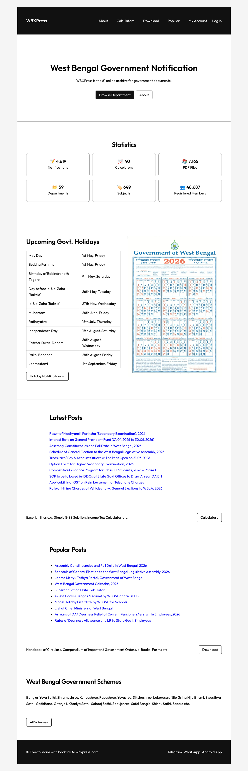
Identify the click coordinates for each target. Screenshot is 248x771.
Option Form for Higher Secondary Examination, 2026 (91, 464)
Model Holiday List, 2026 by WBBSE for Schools (91, 602)
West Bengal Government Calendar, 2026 (86, 583)
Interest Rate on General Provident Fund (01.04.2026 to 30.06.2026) (101, 439)
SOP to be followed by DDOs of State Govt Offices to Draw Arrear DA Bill (105, 476)
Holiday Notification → (47, 376)
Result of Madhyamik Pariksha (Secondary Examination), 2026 (97, 433)
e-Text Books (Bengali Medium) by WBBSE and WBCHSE (98, 596)
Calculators (209, 517)
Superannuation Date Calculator (80, 590)
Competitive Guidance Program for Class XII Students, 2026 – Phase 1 (102, 470)
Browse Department (115, 95)
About (144, 95)
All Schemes (39, 722)
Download (210, 649)
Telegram (175, 752)
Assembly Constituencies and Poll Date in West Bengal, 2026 (95, 445)
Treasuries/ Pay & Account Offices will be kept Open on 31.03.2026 (99, 457)
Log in (217, 20)
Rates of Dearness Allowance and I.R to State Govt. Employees (103, 620)
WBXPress (36, 20)
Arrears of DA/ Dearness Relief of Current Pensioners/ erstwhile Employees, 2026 (117, 614)
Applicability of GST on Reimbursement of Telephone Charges (96, 482)
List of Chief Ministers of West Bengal (83, 608)
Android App (212, 752)
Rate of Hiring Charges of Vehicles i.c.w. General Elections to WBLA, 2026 (105, 488)
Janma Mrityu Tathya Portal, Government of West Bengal (99, 577)
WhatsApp (192, 752)
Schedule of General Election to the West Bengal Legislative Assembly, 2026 (106, 451)
